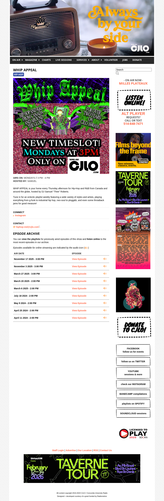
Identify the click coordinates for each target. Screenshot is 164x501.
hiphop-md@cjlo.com (27, 227)
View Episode (79, 259)
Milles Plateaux (133, 83)
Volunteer (111, 59)
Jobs (125, 59)
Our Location (85, 450)
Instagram (20, 215)
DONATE (137, 59)
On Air (16, 59)
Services (82, 59)
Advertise (71, 450)
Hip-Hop (18, 74)
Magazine (31, 59)
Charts (46, 59)
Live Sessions (64, 59)
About (95, 59)
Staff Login (58, 450)
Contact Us (106, 450)
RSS (96, 450)
